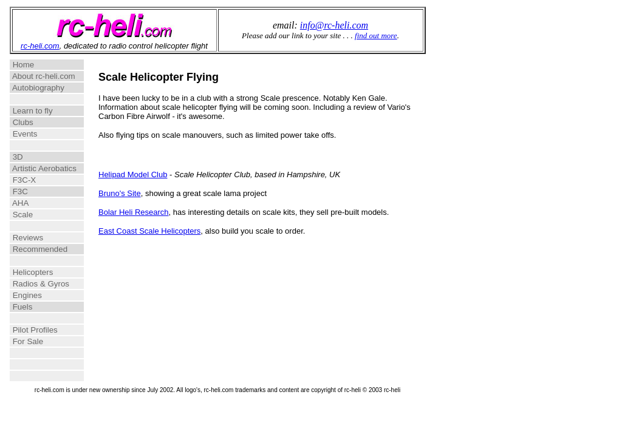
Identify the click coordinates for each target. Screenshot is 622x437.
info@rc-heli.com (334, 25)
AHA (39, 203)
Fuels (40, 306)
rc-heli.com (40, 45)
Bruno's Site (119, 193)
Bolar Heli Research (133, 212)
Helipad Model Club (132, 174)
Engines (40, 295)
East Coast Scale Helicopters (149, 230)
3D (40, 156)
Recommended (42, 249)
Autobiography (41, 87)
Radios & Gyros (41, 283)
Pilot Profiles (40, 329)
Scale (40, 214)
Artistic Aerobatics (43, 168)
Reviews (40, 237)
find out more (376, 35)
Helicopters (41, 272)
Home (40, 64)
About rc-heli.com (42, 76)
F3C (40, 191)
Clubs (41, 122)
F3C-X (41, 180)
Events (39, 133)
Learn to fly (41, 110)
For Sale (40, 341)
